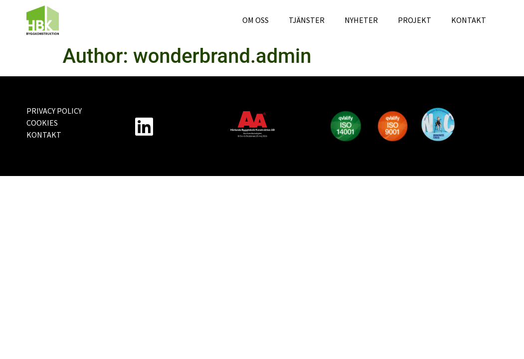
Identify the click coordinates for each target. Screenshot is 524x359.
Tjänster (307, 20)
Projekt (414, 20)
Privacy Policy (54, 111)
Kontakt (468, 20)
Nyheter (361, 20)
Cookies (42, 123)
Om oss (255, 20)
